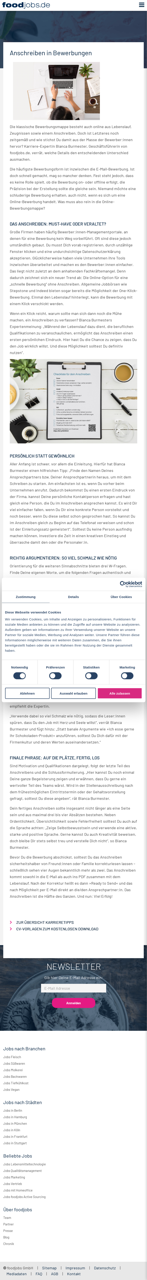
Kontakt (74, 1273)
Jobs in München (15, 1123)
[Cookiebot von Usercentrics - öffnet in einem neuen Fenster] (123, 584)
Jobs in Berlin (12, 1110)
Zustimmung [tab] (26, 597)
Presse (8, 1231)
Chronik (8, 1244)
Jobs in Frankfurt (15, 1136)
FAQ (39, 1273)
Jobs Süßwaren (14, 1063)
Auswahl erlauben (73, 693)
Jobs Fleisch (12, 1057)
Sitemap (49, 1267)
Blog (6, 1237)
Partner (8, 1224)
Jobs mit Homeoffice (18, 1190)
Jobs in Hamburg (15, 1117)
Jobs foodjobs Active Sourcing (24, 1197)
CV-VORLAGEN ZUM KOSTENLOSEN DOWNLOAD (57, 928)
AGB (55, 1273)
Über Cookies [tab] (121, 597)
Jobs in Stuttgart (15, 1143)
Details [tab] (73, 597)
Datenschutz (105, 1267)
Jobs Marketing (14, 1177)
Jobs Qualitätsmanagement (22, 1171)
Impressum (75, 1267)
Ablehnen (27, 693)
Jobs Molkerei (13, 1070)
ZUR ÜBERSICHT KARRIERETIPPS (45, 922)
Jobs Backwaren (15, 1076)
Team (7, 1218)
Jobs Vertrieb (12, 1184)
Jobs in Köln (11, 1130)
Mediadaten (17, 1273)
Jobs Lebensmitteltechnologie (24, 1164)
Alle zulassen (119, 693)
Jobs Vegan (11, 1089)
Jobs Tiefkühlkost (15, 1083)
